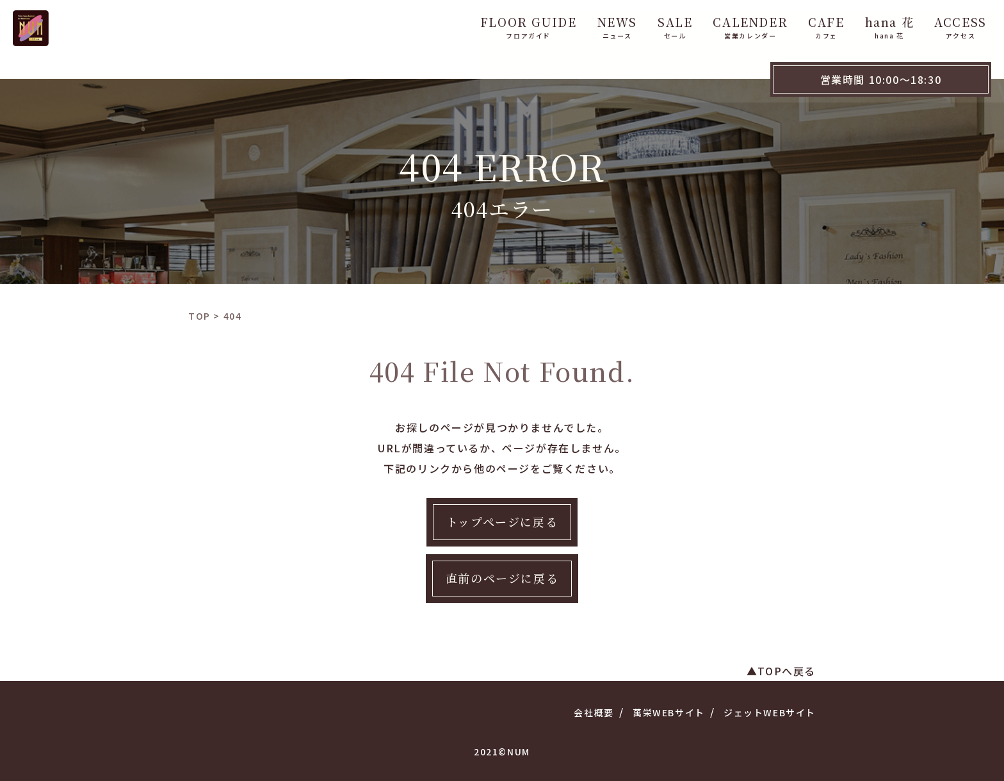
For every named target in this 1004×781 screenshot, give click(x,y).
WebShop (960, 24)
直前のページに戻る (502, 578)
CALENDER (672, 24)
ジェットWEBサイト (770, 712)
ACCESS (882, 24)
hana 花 (811, 24)
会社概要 (593, 712)
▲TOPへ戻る (781, 670)
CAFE (748, 24)
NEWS (539, 24)
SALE (596, 24)
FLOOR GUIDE (450, 24)
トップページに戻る (502, 521)
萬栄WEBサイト (669, 712)
